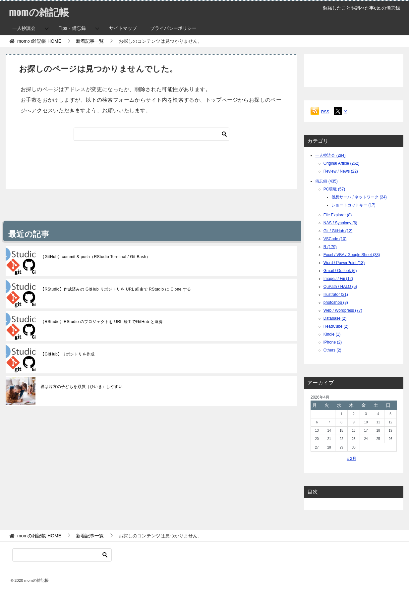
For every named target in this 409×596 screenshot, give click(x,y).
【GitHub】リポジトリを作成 (67, 354)
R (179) (330, 246)
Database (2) (334, 318)
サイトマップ (123, 28)
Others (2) (332, 350)
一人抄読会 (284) (330, 155)
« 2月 (351, 458)
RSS (325, 112)
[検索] (151, 134)
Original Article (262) (341, 163)
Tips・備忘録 (72, 28)
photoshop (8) (335, 302)
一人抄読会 (23, 28)
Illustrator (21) (335, 294)
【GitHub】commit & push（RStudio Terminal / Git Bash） (95, 256)
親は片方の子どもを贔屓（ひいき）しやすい (81, 386)
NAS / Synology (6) (340, 223)
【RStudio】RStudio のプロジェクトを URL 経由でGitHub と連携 (101, 321)
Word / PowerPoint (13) (344, 262)
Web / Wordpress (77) (342, 310)
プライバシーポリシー (173, 28)
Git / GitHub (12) (337, 231)
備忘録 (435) (326, 181)
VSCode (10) (334, 239)
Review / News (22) (340, 171)
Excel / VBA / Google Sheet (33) (351, 254)
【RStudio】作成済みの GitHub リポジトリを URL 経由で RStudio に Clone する (115, 289)
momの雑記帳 (39, 11)
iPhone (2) (332, 342)
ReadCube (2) (335, 326)
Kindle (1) (331, 334)
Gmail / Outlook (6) (340, 270)
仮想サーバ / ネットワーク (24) (359, 197)
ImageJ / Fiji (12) (338, 278)
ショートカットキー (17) (353, 205)
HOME (39, 41)
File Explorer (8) (337, 215)
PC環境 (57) (334, 189)
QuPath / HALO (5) (340, 286)
